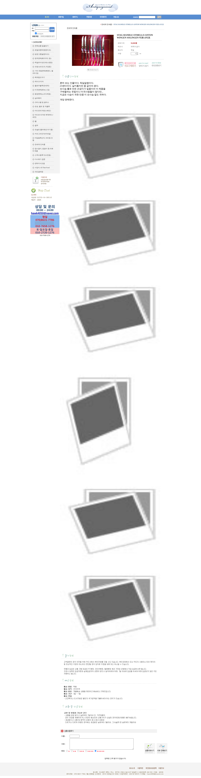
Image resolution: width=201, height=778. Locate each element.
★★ (74, 753)
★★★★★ (100, 753)
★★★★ (90, 753)
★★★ (81, 753)
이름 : (63, 736)
